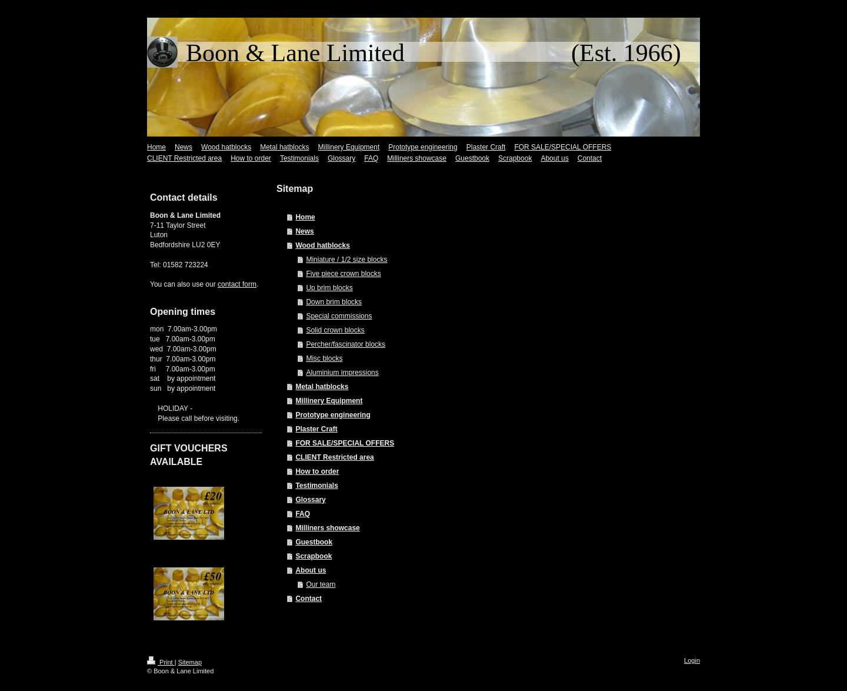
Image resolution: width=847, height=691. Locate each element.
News (304, 231)
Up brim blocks (329, 288)
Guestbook (313, 542)
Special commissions (339, 316)
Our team (320, 584)
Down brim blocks (334, 302)
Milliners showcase (327, 528)
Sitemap (190, 662)
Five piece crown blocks (343, 274)
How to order (317, 471)
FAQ (302, 514)
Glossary (310, 500)
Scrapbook (313, 556)
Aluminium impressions (342, 372)
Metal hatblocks (321, 387)
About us (310, 570)
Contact (308, 598)
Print (161, 662)
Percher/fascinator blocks (345, 344)
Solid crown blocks (335, 330)
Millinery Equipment (328, 401)
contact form (237, 284)
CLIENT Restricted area (334, 457)
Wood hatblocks (322, 245)
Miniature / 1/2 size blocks (346, 259)
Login (692, 660)
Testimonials (316, 485)
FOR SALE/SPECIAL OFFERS (344, 443)
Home (305, 217)
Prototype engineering (332, 415)
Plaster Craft (316, 429)
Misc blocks (324, 358)
